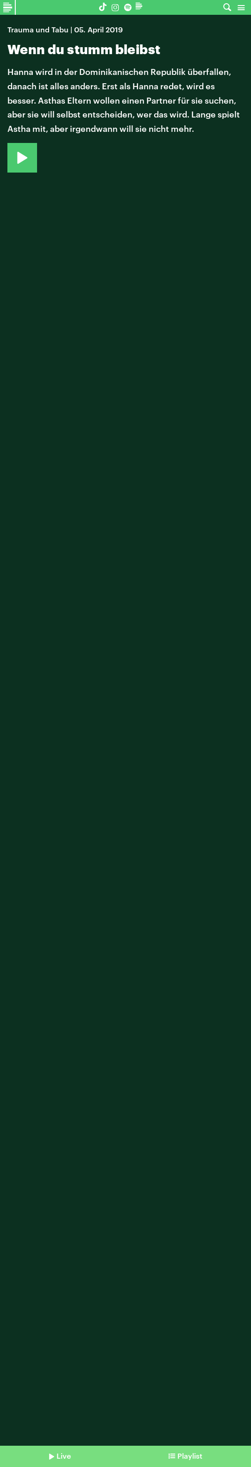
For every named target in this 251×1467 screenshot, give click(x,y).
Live (63, 1455)
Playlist (189, 1455)
